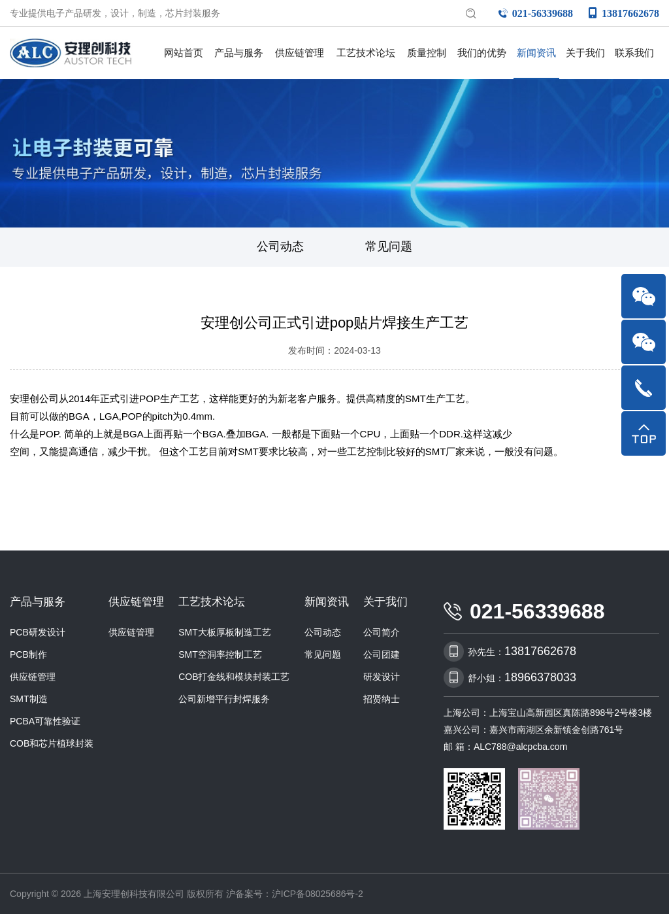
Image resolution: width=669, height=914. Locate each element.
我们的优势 (481, 52)
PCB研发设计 (37, 631)
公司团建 (381, 653)
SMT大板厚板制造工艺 (224, 631)
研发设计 (381, 675)
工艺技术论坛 (365, 52)
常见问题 (388, 245)
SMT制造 (29, 697)
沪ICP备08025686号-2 (317, 892)
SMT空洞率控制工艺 (220, 653)
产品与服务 (238, 52)
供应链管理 (299, 52)
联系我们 (634, 52)
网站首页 (183, 52)
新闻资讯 (536, 52)
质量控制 (426, 52)
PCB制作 (28, 653)
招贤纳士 (381, 697)
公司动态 (280, 245)
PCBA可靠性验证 (45, 720)
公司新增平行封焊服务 (224, 697)
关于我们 (585, 52)
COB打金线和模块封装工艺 (233, 675)
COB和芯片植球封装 (51, 742)
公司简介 (381, 631)
